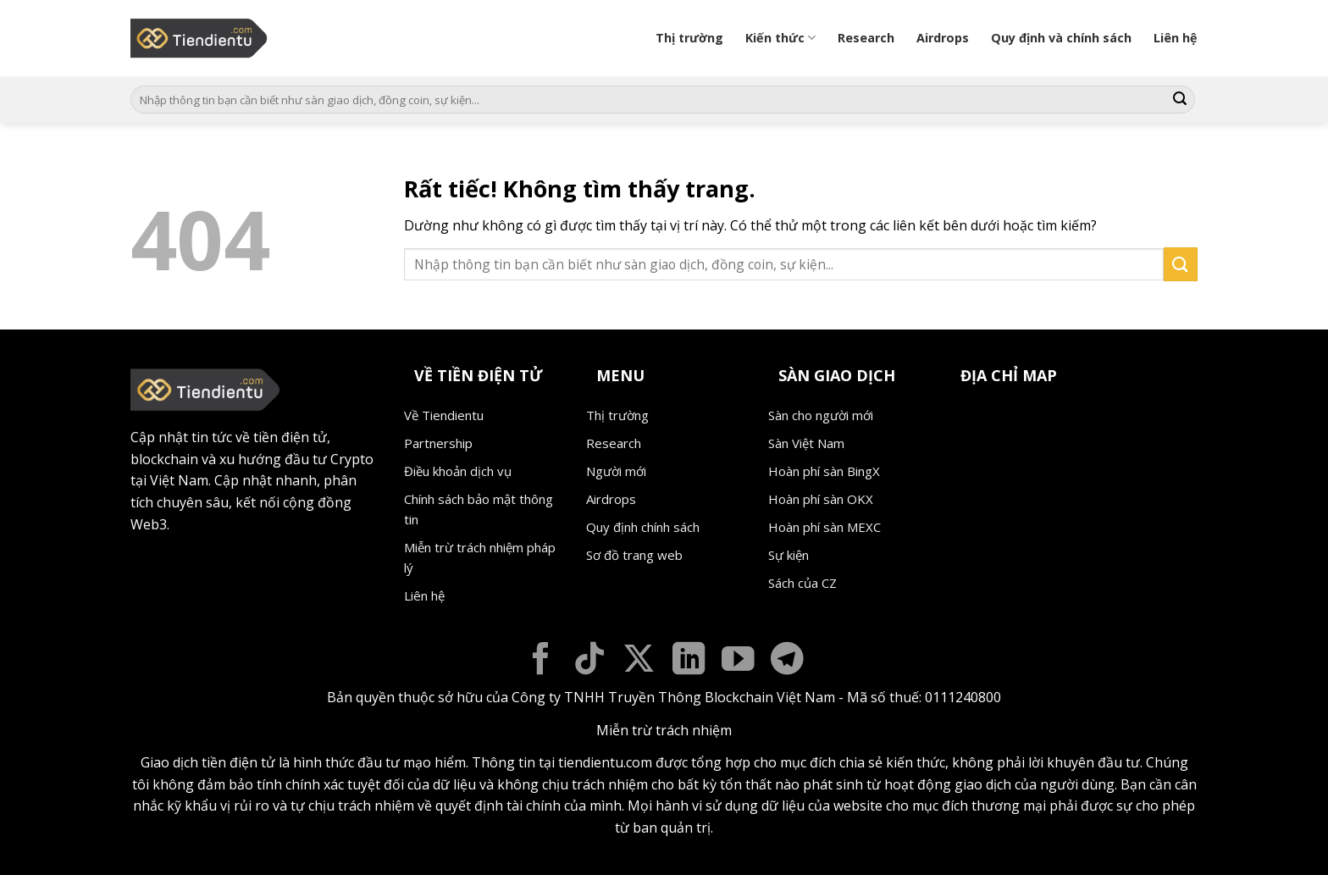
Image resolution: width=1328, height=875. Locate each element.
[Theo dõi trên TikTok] (589, 661)
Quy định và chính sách (1061, 38)
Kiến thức (780, 38)
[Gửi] (1179, 100)
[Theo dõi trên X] (639, 661)
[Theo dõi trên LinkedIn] (689, 661)
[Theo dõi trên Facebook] (540, 661)
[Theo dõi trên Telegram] (787, 661)
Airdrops (942, 38)
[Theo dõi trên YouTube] (738, 661)
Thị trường (689, 38)
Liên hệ (1176, 38)
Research (866, 38)
